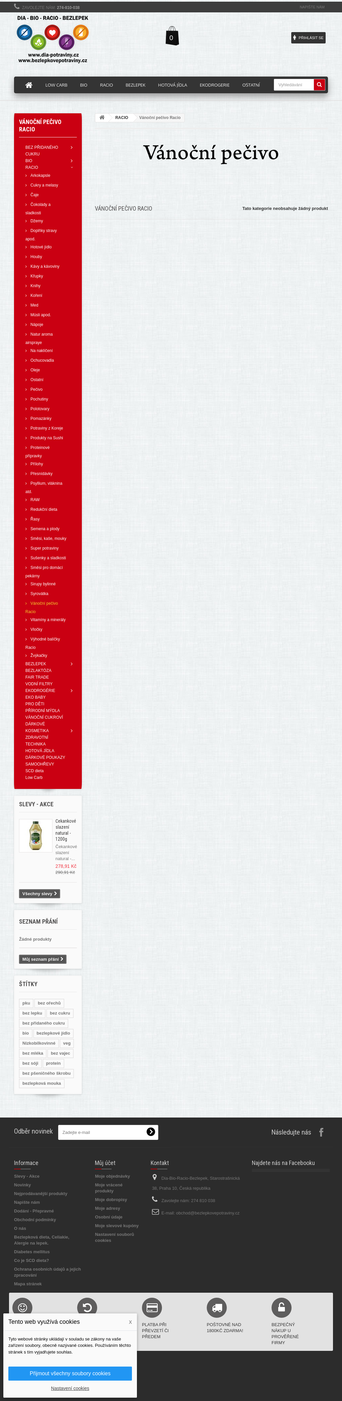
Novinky (22, 1184)
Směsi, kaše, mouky (47, 538)
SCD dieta (34, 771)
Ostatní (36, 379)
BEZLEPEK (35, 664)
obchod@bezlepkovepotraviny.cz (207, 1212)
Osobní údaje (108, 1216)
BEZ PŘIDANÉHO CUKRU (41, 150)
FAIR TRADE (37, 677)
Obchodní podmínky (35, 1219)
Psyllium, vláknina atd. (43, 487)
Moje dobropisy (111, 1199)
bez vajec (60, 1053)
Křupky (36, 276)
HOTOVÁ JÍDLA (39, 750)
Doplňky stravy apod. (41, 234)
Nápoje (36, 324)
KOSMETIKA (37, 730)
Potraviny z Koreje (46, 428)
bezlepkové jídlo (53, 1033)
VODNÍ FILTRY (39, 684)
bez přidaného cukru (43, 1023)
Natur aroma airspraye (39, 338)
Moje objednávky (112, 1176)
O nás (20, 1228)
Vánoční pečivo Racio (41, 607)
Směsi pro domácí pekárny (44, 571)
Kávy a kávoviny (44, 266)
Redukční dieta (43, 509)
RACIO (31, 167)
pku (26, 1003)
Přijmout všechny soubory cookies (70, 1373)
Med (33, 305)
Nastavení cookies (70, 1388)
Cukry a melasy (43, 185)
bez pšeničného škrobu (46, 1073)
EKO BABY (35, 697)
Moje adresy (107, 1208)
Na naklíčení (41, 350)
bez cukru (60, 1013)
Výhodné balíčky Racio (42, 643)
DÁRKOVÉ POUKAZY (45, 757)
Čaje (34, 195)
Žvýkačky (38, 655)
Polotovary (39, 408)
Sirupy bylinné (42, 584)
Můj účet (105, 1162)
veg (66, 1043)
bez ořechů (49, 1003)
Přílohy (36, 464)
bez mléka (32, 1053)
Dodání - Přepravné (34, 1210)
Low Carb (33, 777)
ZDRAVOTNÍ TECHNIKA (36, 740)
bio (25, 1033)
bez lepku (32, 1013)
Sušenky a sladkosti (47, 558)
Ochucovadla (41, 360)
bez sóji (30, 1063)
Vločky (35, 629)
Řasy (34, 519)
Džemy (36, 221)
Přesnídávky (40, 473)
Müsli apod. (40, 315)
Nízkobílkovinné (38, 1043)
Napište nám (312, 7)
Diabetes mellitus (32, 1251)
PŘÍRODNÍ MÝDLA (42, 710)
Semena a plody (44, 529)
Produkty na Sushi (46, 438)
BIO (28, 160)
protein (53, 1063)
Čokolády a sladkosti (37, 208)
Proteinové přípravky (37, 451)
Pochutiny (38, 399)
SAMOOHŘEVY (39, 764)
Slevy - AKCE (36, 804)
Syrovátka (38, 593)
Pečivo (35, 389)
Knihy (34, 285)
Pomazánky (40, 418)
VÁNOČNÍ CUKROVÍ (44, 717)
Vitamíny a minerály (47, 619)
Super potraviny (43, 548)
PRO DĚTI (34, 704)
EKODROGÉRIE (40, 690)
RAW (34, 499)
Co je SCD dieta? (31, 1260)
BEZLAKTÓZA (38, 670)
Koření (35, 295)
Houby (35, 256)
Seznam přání (38, 921)
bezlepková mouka (41, 1083)
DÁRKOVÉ (35, 724)
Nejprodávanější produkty (40, 1193)
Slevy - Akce (26, 1176)
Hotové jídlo (40, 247)
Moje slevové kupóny (117, 1225)
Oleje (34, 370)
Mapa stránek (28, 1283)
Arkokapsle (39, 175)
